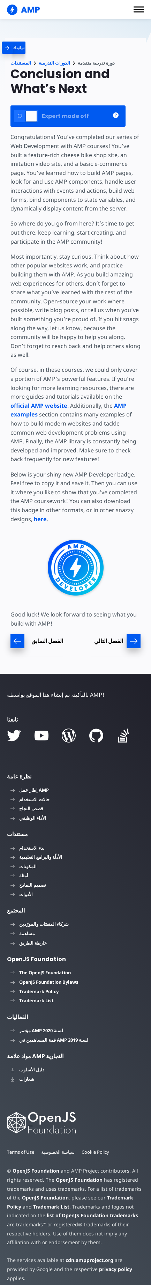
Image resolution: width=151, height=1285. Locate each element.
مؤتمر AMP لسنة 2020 (36, 1030)
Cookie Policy (96, 1152)
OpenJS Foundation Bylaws (44, 982)
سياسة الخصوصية (58, 1152)
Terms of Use (21, 1152)
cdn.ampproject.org (87, 1260)
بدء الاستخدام (27, 848)
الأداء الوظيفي (28, 818)
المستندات (20, 63)
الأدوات (21, 894)
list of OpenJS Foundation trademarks (91, 1215)
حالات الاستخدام (30, 799)
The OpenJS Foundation (40, 972)
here (40, 519)
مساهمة (22, 933)
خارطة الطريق (28, 943)
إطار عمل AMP (29, 790)
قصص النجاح (26, 808)
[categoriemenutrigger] (27, 48)
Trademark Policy (34, 991)
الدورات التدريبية (54, 63)
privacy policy (91, 1269)
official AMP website (38, 405)
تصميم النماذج (28, 885)
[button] (139, 9)
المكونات (23, 866)
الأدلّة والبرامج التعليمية (36, 857)
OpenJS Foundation (35, 1170)
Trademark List (32, 1000)
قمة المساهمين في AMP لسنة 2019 (49, 1040)
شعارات (22, 1079)
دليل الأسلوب (27, 1069)
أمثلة (19, 875)
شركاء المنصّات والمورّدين (39, 924)
